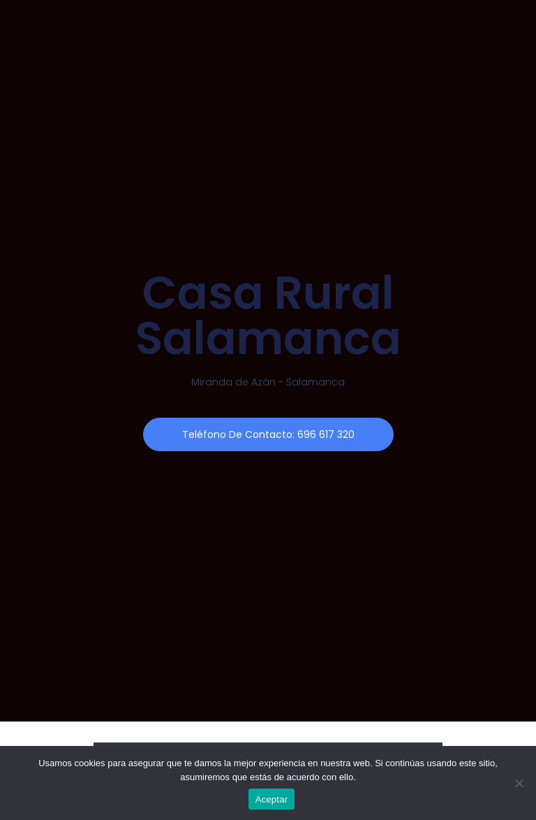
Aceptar (271, 799)
